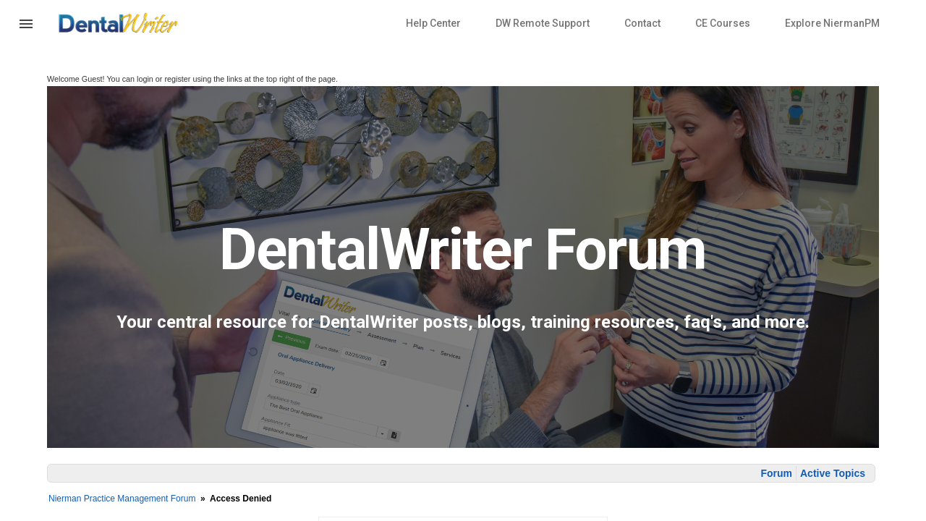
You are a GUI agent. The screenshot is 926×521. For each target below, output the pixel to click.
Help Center (433, 23)
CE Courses (723, 23)
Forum (776, 473)
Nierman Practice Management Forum (121, 499)
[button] (26, 32)
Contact (642, 23)
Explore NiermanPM (832, 23)
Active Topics (832, 473)
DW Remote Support (542, 23)
